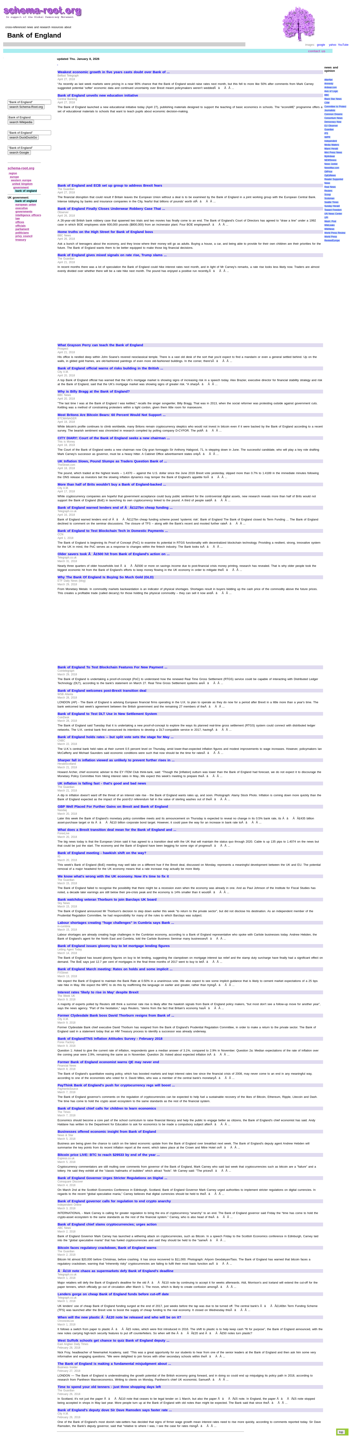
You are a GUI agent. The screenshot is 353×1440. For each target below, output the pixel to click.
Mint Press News (333, 152)
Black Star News (333, 99)
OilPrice (328, 171)
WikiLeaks (329, 225)
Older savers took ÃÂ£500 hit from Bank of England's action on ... (114, 554)
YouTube (343, 44)
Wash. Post (330, 221)
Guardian (329, 129)
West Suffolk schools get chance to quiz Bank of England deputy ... (114, 1340)
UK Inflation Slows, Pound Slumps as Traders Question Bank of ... (112, 461)
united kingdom (22, 183)
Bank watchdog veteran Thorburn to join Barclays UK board (107, 899)
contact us (317, 51)
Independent (330, 141)
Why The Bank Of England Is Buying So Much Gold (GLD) (106, 577)
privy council (24, 236)
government (21, 187)
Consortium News (333, 118)
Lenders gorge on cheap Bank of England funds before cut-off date (113, 1294)
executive (22, 208)
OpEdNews (330, 175)
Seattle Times (331, 202)
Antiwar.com (330, 87)
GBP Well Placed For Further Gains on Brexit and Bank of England (113, 806)
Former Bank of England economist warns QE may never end (108, 1062)
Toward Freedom (333, 210)
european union (26, 204)
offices (20, 222)
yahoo (332, 44)
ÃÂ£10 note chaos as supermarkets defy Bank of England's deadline (115, 1271)
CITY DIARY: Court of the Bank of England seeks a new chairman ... (114, 438)
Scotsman (329, 198)
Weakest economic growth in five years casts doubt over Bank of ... (114, 72)
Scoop (327, 194)
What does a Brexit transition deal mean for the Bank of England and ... (117, 830)
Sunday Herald (332, 206)
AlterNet (328, 80)
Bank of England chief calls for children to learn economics (107, 1108)
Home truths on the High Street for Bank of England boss (105, 232)
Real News (330, 187)
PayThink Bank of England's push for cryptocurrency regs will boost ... (116, 1085)
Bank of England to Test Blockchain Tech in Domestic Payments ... (113, 531)
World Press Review (334, 233)
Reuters (328, 191)
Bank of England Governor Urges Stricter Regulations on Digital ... (112, 1178)
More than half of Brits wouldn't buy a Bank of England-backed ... (112, 484)
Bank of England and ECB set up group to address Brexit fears (110, 185)
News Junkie (330, 164)
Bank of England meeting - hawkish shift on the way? (102, 853)
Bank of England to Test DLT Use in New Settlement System (107, 714)
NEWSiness (330, 160)
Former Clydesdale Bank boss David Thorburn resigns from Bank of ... (116, 1015)
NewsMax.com (331, 168)
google (321, 44)
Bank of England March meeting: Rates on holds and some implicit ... (115, 969)
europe (14, 177)
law (18, 218)
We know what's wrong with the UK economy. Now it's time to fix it (113, 876)
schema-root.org (21, 168)
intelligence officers (28, 215)
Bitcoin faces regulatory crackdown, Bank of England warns (107, 1248)
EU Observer (331, 125)
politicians (22, 232)
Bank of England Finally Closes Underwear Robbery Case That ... (111, 208)
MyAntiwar (329, 156)
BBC (326, 95)
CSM (326, 103)
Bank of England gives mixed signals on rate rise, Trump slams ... (112, 255)
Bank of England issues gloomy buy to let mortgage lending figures (114, 946)
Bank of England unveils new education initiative (98, 95)
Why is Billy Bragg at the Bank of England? (94, 391)
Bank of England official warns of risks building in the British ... (110, 368)
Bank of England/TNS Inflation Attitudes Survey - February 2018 (110, 1038)
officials (21, 225)
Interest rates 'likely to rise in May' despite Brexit (98, 992)
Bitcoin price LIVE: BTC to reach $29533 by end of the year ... (109, 1155)
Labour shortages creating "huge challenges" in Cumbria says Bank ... (116, 923)
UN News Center (333, 213)
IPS (326, 133)
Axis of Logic (331, 91)
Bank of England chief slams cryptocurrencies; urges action (107, 1224)
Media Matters (331, 145)
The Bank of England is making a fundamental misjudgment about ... (114, 1363)
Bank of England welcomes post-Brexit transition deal (102, 690)
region (13, 173)
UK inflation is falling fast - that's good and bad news (102, 783)
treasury (21, 239)
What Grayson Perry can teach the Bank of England (100, 345)
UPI (326, 217)
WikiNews (329, 229)
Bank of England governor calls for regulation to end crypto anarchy (114, 1201)
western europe (21, 180)
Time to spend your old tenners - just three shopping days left (109, 1387)
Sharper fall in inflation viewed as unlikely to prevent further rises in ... (116, 760)
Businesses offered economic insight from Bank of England (107, 1131)
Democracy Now (332, 122)
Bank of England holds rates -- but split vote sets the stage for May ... (116, 737)
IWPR (327, 137)
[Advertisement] (95, 146)
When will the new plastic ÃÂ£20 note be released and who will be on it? (119, 1317)
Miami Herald (331, 148)
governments (24, 211)
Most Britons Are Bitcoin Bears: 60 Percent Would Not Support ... (111, 415)
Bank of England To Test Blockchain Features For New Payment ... (112, 667)
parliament (22, 229)
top (341, 1432)
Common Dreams (333, 114)
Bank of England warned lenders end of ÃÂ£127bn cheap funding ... (115, 507)
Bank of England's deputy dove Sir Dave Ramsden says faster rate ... (115, 1410)
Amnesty (328, 83)
